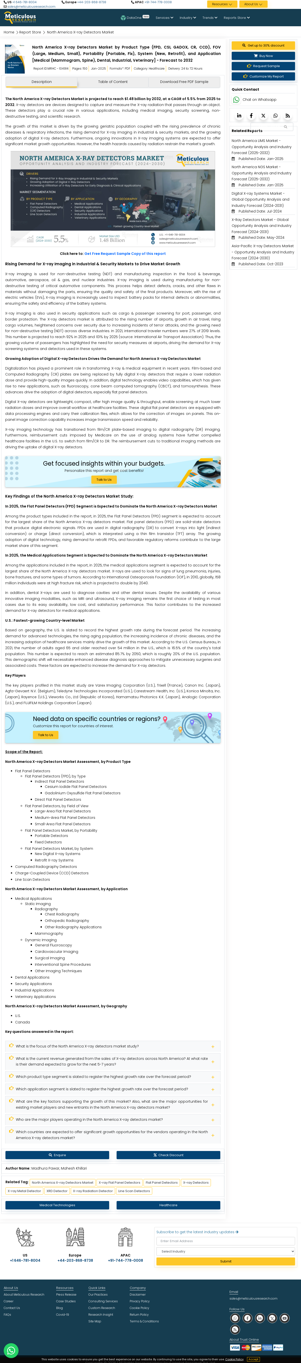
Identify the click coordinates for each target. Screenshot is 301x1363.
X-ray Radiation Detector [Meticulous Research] (93, 1191)
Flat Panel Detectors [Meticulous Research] (162, 1182)
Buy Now (263, 55)
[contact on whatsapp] (11, 1350)
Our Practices (98, 1294)
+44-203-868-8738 (91, 2)
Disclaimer (138, 1294)
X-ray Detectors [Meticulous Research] (196, 1182)
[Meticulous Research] (112, 1046)
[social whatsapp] (235, 1318)
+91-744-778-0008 (158, 2)
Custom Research (101, 1308)
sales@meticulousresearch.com (31, 6)
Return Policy (139, 1314)
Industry (188, 17)
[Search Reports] (285, 127)
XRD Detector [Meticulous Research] (57, 1191)
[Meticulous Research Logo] (20, 17)
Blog (59, 1308)
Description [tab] (42, 81)
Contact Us (12, 1308)
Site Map (94, 1321)
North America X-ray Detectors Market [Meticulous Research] (62, 1182)
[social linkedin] (260, 1318)
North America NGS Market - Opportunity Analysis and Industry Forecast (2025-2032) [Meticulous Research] (262, 173)
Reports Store (237, 17)
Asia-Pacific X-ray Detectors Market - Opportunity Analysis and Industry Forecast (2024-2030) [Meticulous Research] (263, 252)
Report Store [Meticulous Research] (30, 32)
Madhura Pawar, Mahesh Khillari (59, 1168)
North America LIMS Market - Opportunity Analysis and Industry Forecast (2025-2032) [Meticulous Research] (262, 146)
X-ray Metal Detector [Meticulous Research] (24, 1191)
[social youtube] (284, 1318)
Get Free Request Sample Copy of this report (125, 253)
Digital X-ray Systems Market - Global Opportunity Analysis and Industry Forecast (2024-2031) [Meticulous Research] (260, 199)
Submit (225, 1261)
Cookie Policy (234, 1359)
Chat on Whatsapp (259, 99)
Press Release (66, 1294)
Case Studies (66, 1301)
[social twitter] (272, 1318)
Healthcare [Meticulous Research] (168, 1205)
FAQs (7, 1314)
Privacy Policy (140, 1301)
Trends (209, 17)
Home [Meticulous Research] (9, 32)
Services (164, 17)
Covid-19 (62, 1314)
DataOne (135, 17)
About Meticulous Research (24, 1294)
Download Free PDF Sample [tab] (184, 81)
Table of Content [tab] (113, 81)
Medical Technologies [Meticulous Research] (57, 1205)
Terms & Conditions (144, 1321)
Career (8, 1301)
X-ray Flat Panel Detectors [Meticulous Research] (119, 1182)
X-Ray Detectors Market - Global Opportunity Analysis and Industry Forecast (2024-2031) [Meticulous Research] (262, 225)
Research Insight (100, 1314)
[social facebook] (247, 1318)
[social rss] (235, 1329)
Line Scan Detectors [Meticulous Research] (134, 1191)
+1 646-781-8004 (24, 2)
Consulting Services (103, 1301)
